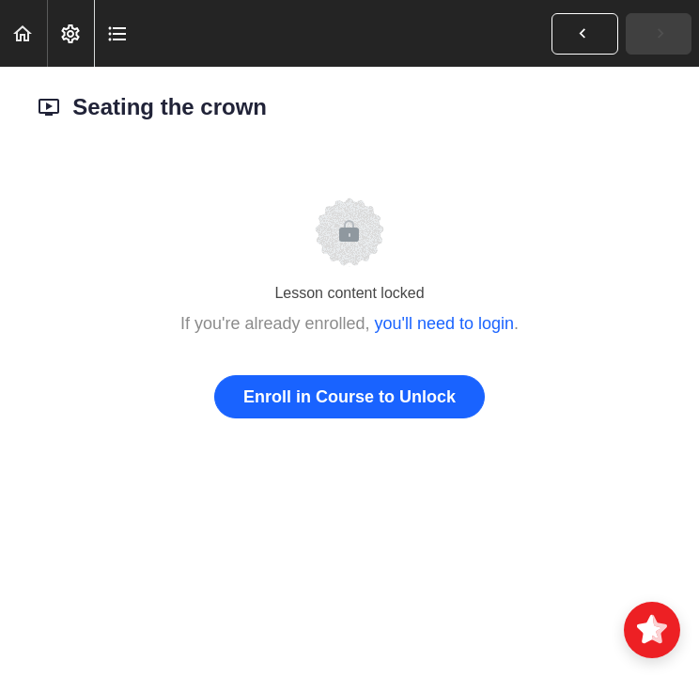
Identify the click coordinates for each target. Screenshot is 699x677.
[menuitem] (70, 33)
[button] (23, 33)
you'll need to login (445, 323)
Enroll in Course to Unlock (349, 396)
